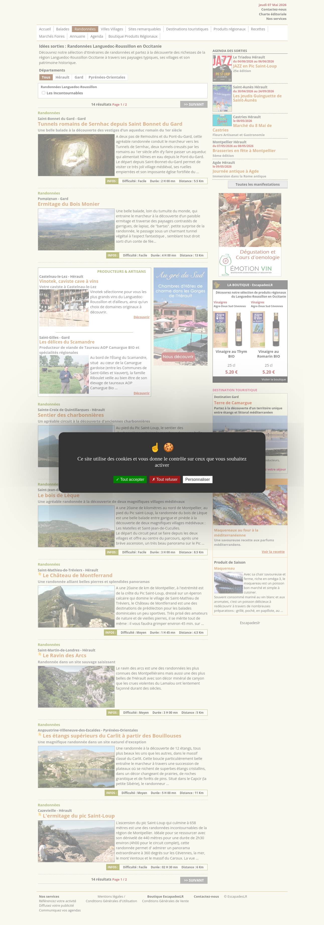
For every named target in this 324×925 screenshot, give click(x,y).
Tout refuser (165, 479)
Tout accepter (130, 479)
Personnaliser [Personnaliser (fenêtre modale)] (197, 479)
